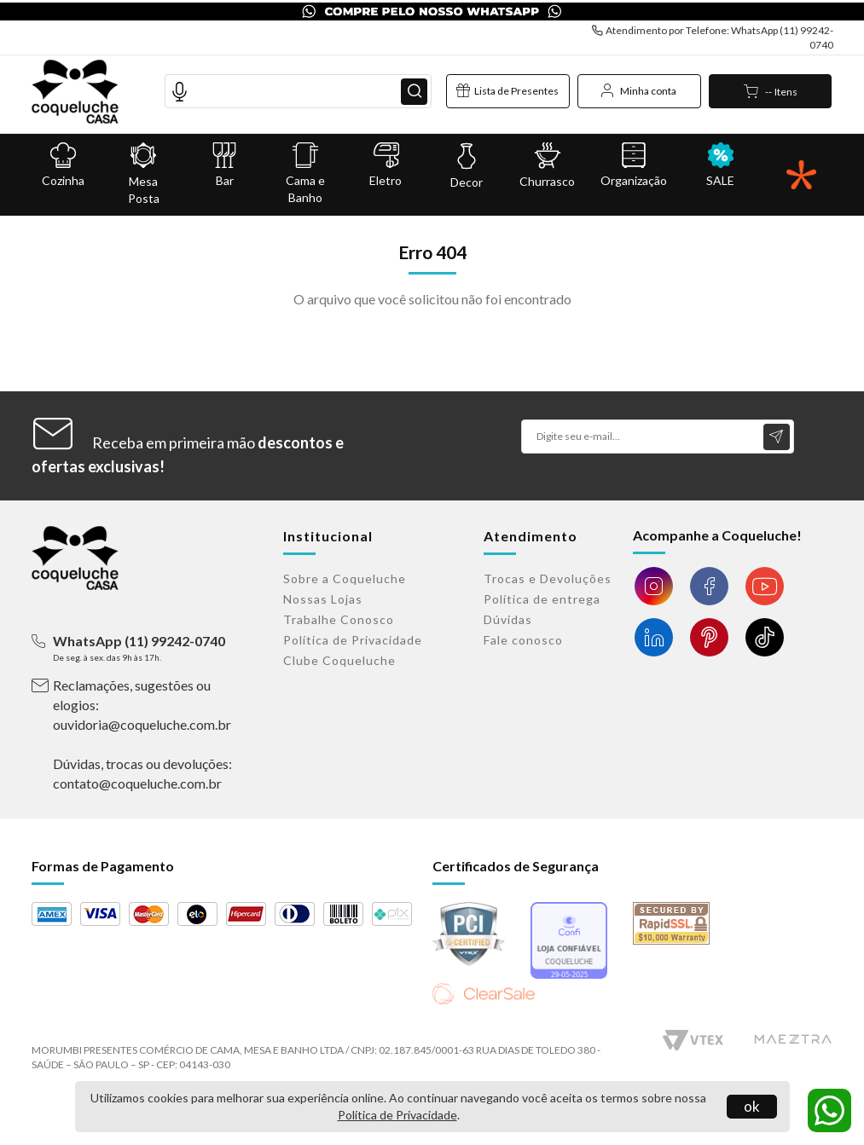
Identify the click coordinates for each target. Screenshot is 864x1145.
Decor (467, 165)
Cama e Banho (305, 173)
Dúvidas (508, 619)
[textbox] (298, 89)
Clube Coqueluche (339, 660)
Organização (633, 164)
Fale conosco (523, 640)
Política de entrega (542, 599)
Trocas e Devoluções (548, 578)
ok (752, 1106)
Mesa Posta (143, 173)
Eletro (386, 164)
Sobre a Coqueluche (344, 578)
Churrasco (547, 165)
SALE (720, 164)
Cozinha (63, 164)
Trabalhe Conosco (338, 619)
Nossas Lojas (322, 599)
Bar (224, 164)
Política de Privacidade (397, 1114)
